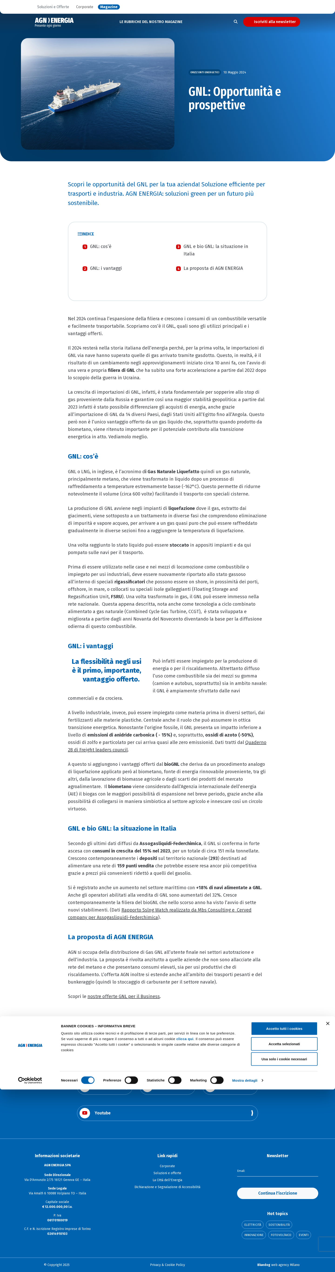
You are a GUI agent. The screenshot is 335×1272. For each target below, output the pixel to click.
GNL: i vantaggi (106, 268)
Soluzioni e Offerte (53, 7)
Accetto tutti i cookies (284, 1211)
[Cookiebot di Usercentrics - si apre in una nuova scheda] (30, 1262)
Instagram (159, 1087)
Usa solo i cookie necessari (284, 1241)
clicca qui (184, 1221)
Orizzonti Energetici (204, 72)
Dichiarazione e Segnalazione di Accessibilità (167, 1187)
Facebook (96, 1087)
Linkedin (220, 1087)
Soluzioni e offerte (167, 1173)
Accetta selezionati (284, 1226)
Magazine (108, 7)
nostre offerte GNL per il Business (123, 996)
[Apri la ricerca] (235, 22)
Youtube (95, 1113)
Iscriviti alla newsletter (275, 22)
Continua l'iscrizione (277, 1193)
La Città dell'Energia (167, 1180)
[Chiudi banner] (327, 1206)
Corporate (84, 7)
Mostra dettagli (244, 1263)
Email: (241, 1171)
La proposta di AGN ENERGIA (213, 268)
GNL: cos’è (100, 246)
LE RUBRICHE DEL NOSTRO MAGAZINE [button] (151, 22)
